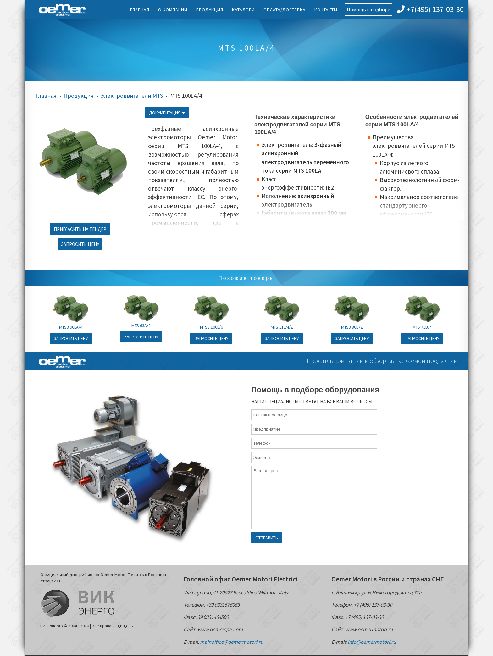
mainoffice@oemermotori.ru (231, 641)
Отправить (266, 538)
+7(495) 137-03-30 (430, 9)
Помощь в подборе (368, 9)
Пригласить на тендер (80, 229)
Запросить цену (80, 244)
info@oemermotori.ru (372, 641)
